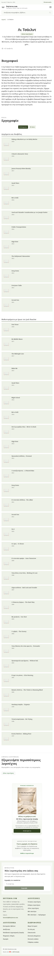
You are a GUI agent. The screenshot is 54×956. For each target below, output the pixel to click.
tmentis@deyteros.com (10, 917)
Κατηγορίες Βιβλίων (9, 926)
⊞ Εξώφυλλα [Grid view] (23, 127)
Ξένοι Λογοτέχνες (33, 908)
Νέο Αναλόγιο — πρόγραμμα (37, 915)
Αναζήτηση (6, 929)
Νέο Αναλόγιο (32, 911)
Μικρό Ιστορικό (32, 926)
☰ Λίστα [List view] (32, 127)
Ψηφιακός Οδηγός (8, 936)
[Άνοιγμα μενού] (50, 7)
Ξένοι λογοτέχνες (27, 34)
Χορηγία (5, 939)
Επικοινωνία (47, 2)
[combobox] (26, 12)
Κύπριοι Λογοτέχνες (34, 905)
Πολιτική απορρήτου (34, 936)
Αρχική (3, 19)
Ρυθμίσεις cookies (33, 942)
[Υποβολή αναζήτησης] (50, 12)
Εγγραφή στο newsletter (12, 880)
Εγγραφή (24, 888)
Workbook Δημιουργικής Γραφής (13, 932)
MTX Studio (16, 952)
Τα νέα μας (31, 929)
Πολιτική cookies (33, 939)
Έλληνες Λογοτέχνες (34, 902)
